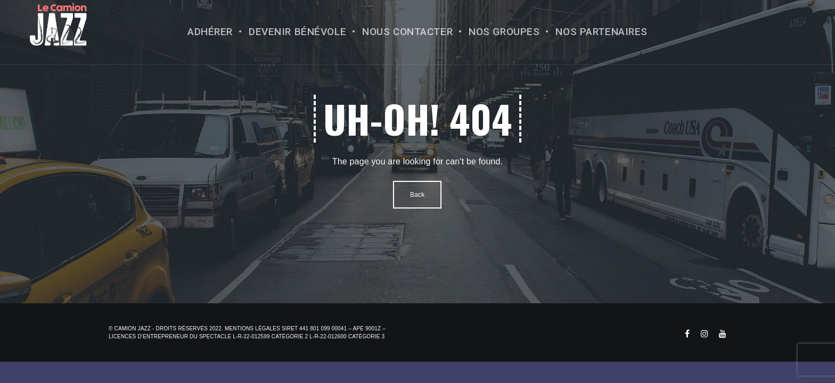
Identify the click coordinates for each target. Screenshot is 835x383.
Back (417, 194)
